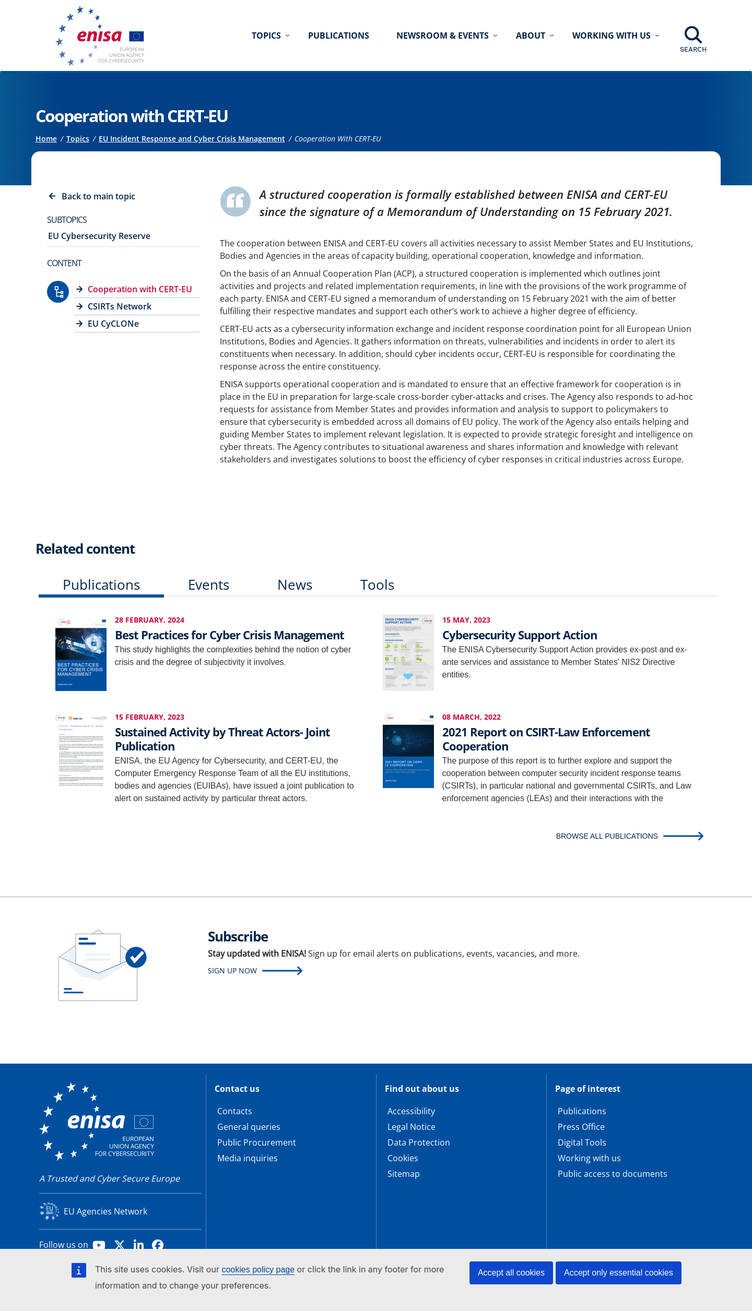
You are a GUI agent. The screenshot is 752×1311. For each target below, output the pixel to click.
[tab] (101, 587)
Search (693, 49)
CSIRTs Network (119, 306)
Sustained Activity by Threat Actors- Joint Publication (222, 738)
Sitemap (403, 1173)
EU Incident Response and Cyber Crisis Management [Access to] (192, 139)
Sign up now (232, 970)
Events (208, 584)
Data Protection (418, 1142)
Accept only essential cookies (618, 1272)
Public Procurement (256, 1142)
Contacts (234, 1111)
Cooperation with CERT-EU (140, 289)
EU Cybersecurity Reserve (99, 236)
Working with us (589, 1158)
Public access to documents (612, 1173)
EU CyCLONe (113, 323)
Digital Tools (582, 1142)
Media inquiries (247, 1158)
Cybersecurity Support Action (519, 634)
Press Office (581, 1127)
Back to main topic (98, 196)
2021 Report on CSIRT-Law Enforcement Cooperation (546, 738)
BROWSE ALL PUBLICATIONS (607, 836)
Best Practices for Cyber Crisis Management (229, 634)
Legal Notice (411, 1127)
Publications (338, 35)
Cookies (402, 1158)
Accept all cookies (511, 1272)
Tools (377, 584)
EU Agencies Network (105, 1211)
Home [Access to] (46, 139)
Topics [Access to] (77, 139)
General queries (248, 1127)
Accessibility (411, 1111)
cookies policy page (258, 1269)
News (294, 584)
